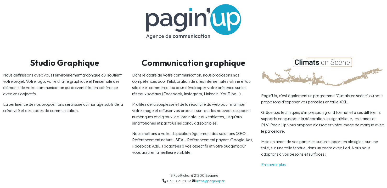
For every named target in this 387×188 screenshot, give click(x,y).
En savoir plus (273, 164)
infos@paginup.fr (210, 181)
